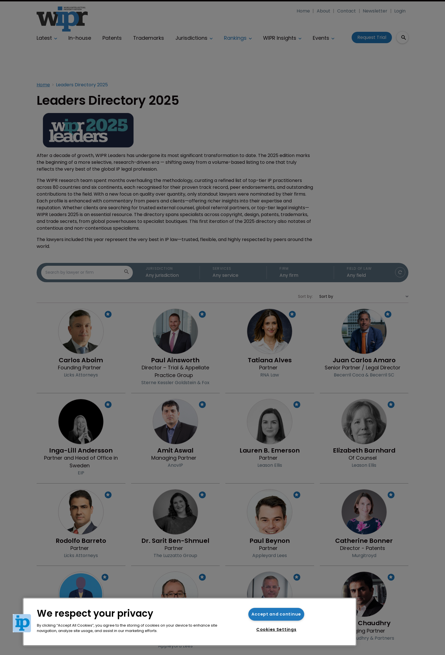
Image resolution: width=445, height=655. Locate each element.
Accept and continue (276, 614)
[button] (22, 623)
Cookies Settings (276, 629)
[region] (189, 622)
